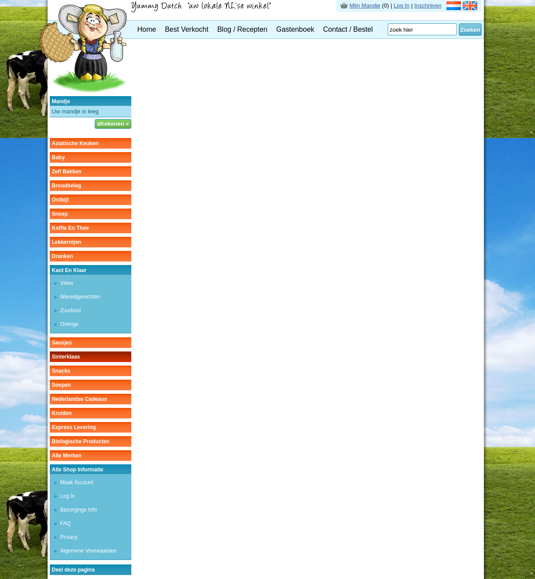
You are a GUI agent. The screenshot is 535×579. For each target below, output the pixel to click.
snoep (60, 214)
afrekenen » (113, 123)
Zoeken (470, 29)
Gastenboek (295, 29)
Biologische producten (81, 441)
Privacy (69, 537)
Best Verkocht (186, 29)
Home (146, 29)
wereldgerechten (80, 297)
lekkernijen (67, 242)
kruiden (62, 413)
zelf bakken (67, 171)
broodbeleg (67, 186)
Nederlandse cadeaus (79, 399)
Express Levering (74, 427)
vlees (67, 283)
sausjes (62, 343)
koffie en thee (70, 228)
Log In (401, 5)
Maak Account (76, 482)
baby (58, 157)
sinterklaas (66, 357)
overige (69, 324)
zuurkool (70, 310)
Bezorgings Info (78, 510)
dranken (62, 256)
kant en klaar (69, 270)
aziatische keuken (75, 143)
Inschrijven (428, 5)
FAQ (65, 523)
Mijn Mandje (364, 5)
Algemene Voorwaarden (88, 551)
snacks (61, 371)
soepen (61, 385)
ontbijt (60, 200)
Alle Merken (67, 455)
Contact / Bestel (348, 29)
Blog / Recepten (242, 29)
